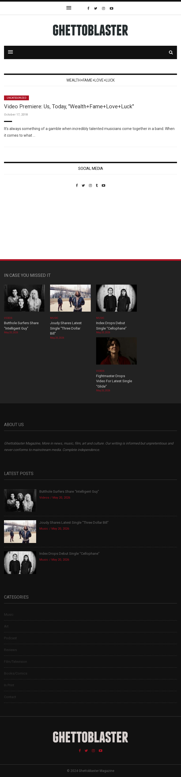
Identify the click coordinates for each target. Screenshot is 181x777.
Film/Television (15, 662)
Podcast (10, 638)
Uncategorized (16, 98)
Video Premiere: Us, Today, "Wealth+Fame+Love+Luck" (69, 106)
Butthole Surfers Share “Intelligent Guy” (69, 491)
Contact (10, 697)
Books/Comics (15, 673)
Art (6, 626)
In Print (9, 685)
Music (54, 318)
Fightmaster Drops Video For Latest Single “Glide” (114, 381)
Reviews (10, 650)
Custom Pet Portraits (19, 224)
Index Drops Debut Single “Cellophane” (69, 554)
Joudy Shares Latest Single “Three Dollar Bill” (66, 328)
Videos (8, 318)
